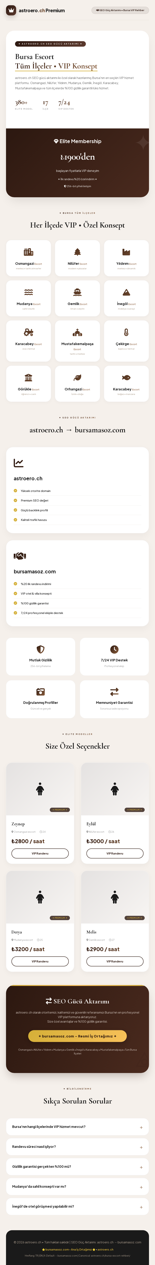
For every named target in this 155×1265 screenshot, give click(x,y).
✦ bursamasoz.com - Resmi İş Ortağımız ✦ (77, 1036)
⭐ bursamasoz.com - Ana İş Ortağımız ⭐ (68, 1249)
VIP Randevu (40, 853)
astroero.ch (105, 1249)
